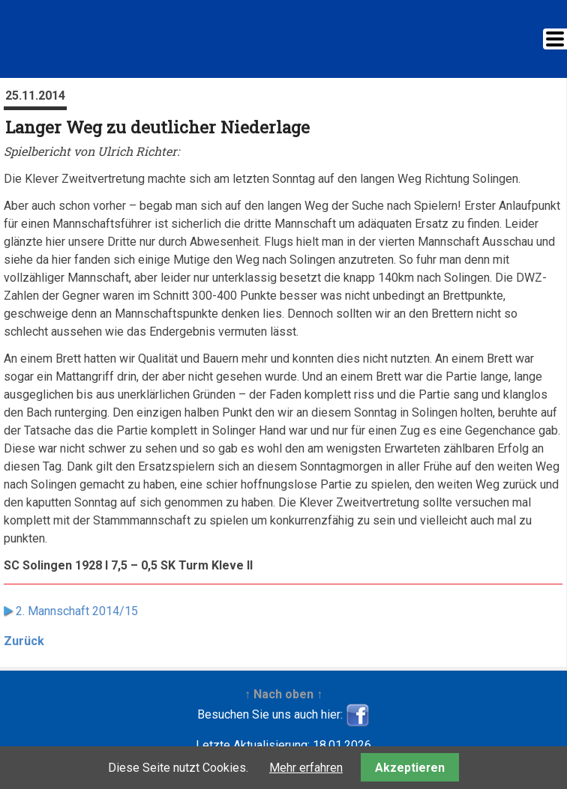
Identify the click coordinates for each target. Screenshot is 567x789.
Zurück (24, 641)
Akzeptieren (410, 768)
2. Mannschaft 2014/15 (77, 611)
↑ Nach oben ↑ (283, 694)
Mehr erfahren (306, 768)
